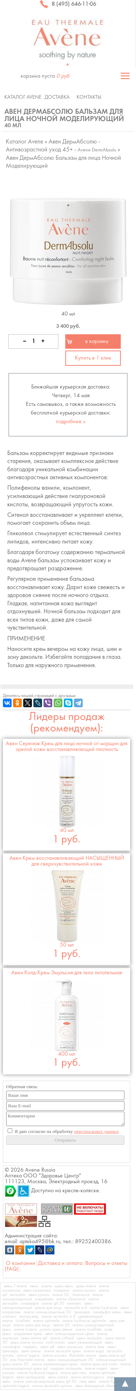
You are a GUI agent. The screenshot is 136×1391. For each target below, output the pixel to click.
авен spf (47, 1347)
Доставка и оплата (60, 1263)
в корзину (96, 341)
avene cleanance (71, 1299)
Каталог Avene (22, 97)
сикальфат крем (107, 1312)
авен (34, 1286)
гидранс (30, 1347)
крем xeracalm (89, 1338)
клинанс (74, 1303)
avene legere (28, 1355)
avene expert (96, 1368)
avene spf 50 (53, 1303)
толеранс (62, 1290)
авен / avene (15, 1286)
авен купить (38, 1295)
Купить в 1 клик (93, 358)
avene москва (54, 1355)
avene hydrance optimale (84, 1321)
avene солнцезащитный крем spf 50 (45, 1381)
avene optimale (46, 1321)
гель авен (87, 1381)
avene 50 (60, 1295)
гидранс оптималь (66, 1368)
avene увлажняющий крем (55, 1364)
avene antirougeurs (87, 1377)
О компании (20, 1263)
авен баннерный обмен (96, 1386)
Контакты (89, 97)
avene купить (84, 1290)
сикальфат (30, 1303)
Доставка (57, 97)
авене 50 (61, 1325)
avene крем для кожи (99, 1364)
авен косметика (37, 1290)
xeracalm (17, 1295)
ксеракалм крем (28, 1334)
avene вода (94, 1351)
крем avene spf (34, 1338)
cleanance (81, 1295)
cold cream (55, 1342)
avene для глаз (73, 1373)
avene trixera (25, 1329)
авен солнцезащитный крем (69, 1334)
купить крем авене (56, 1329)
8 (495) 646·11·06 (68, 4)
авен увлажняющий (85, 1342)
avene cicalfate (88, 1329)
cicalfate (23, 1321)
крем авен (64, 1286)
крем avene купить (26, 1342)
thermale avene (82, 1355)
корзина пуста (45, 76)
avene (46, 1286)
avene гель (95, 1347)
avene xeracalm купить (52, 1386)
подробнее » (71, 422)
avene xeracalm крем (62, 1351)
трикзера (82, 1312)
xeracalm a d (76, 1308)
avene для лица (48, 1308)
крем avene (86, 1286)
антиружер (28, 1316)
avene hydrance (104, 1308)
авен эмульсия (70, 1347)
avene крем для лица (31, 1325)
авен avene (31, 1351)
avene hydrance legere (37, 1373)
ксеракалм (44, 1299)
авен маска (58, 1377)
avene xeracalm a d (58, 1316)
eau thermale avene (27, 1360)
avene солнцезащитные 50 (47, 1312)
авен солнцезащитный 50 (70, 1360)
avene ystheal (62, 1338)
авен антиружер (30, 1377)
